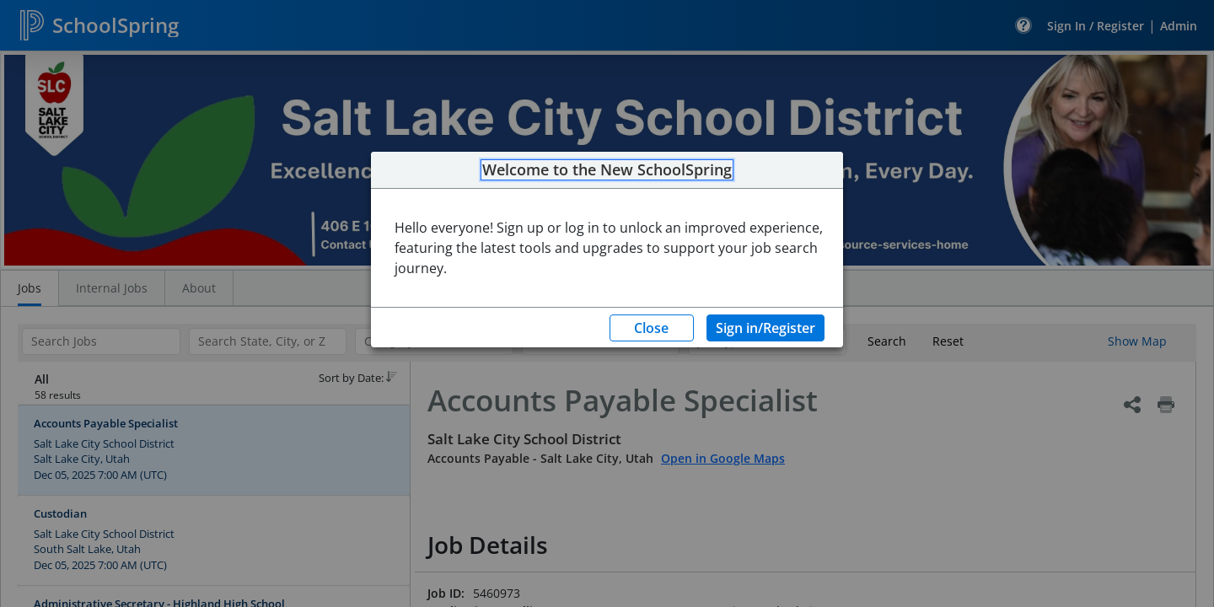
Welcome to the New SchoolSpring (607, 170)
